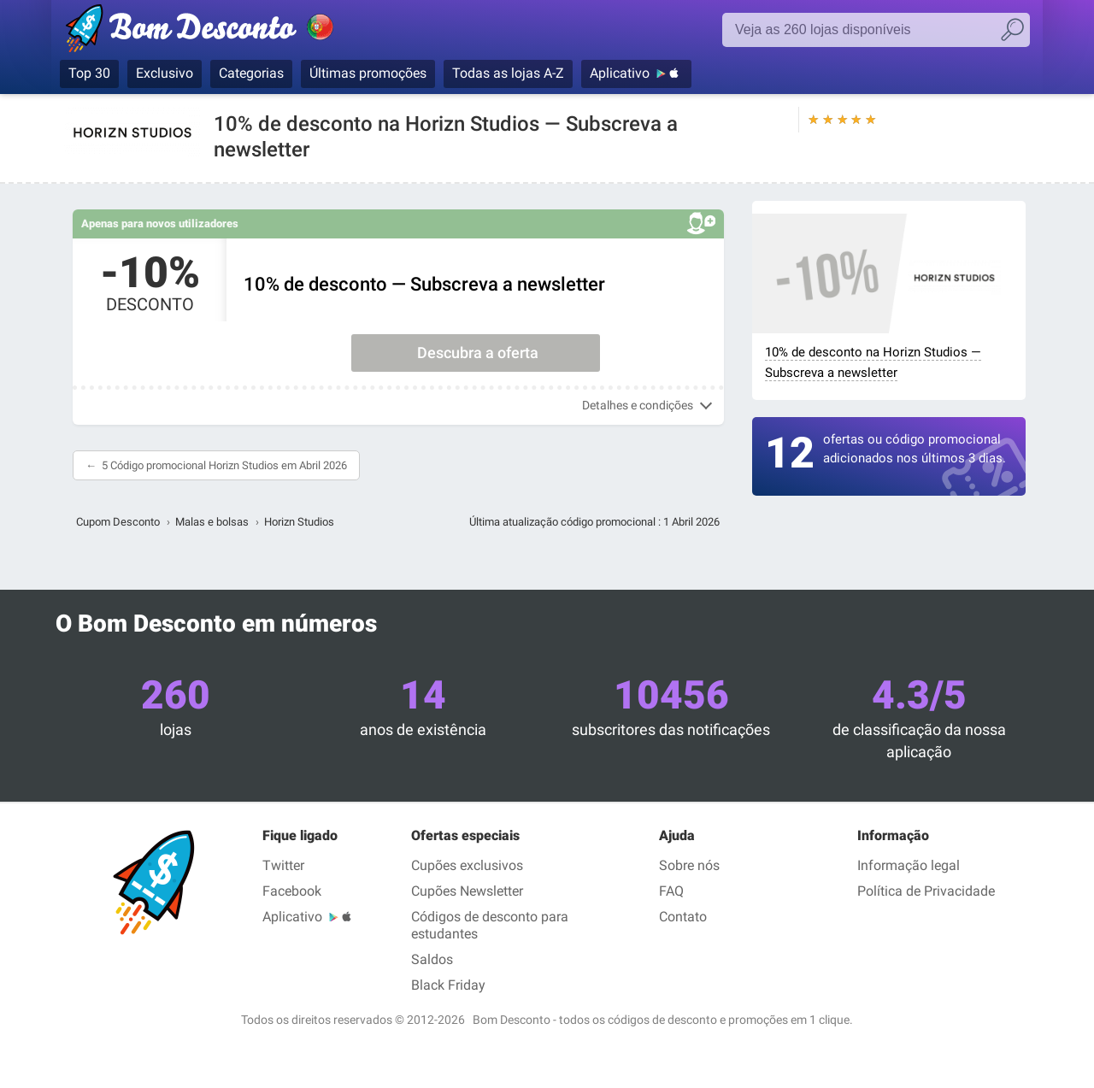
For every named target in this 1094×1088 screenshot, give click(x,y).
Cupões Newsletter (467, 891)
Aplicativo (620, 73)
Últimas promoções (367, 73)
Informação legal (908, 865)
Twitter (283, 865)
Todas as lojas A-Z (508, 73)
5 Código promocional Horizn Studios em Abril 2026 (224, 465)
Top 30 (89, 73)
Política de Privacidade (926, 891)
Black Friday (448, 985)
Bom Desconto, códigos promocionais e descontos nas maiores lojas (218, 31)
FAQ (671, 891)
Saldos (432, 959)
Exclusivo (164, 73)
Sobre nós (689, 865)
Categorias (251, 73)
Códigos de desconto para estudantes (489, 925)
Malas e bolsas (212, 521)
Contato (683, 917)
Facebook (291, 891)
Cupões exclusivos (467, 865)
